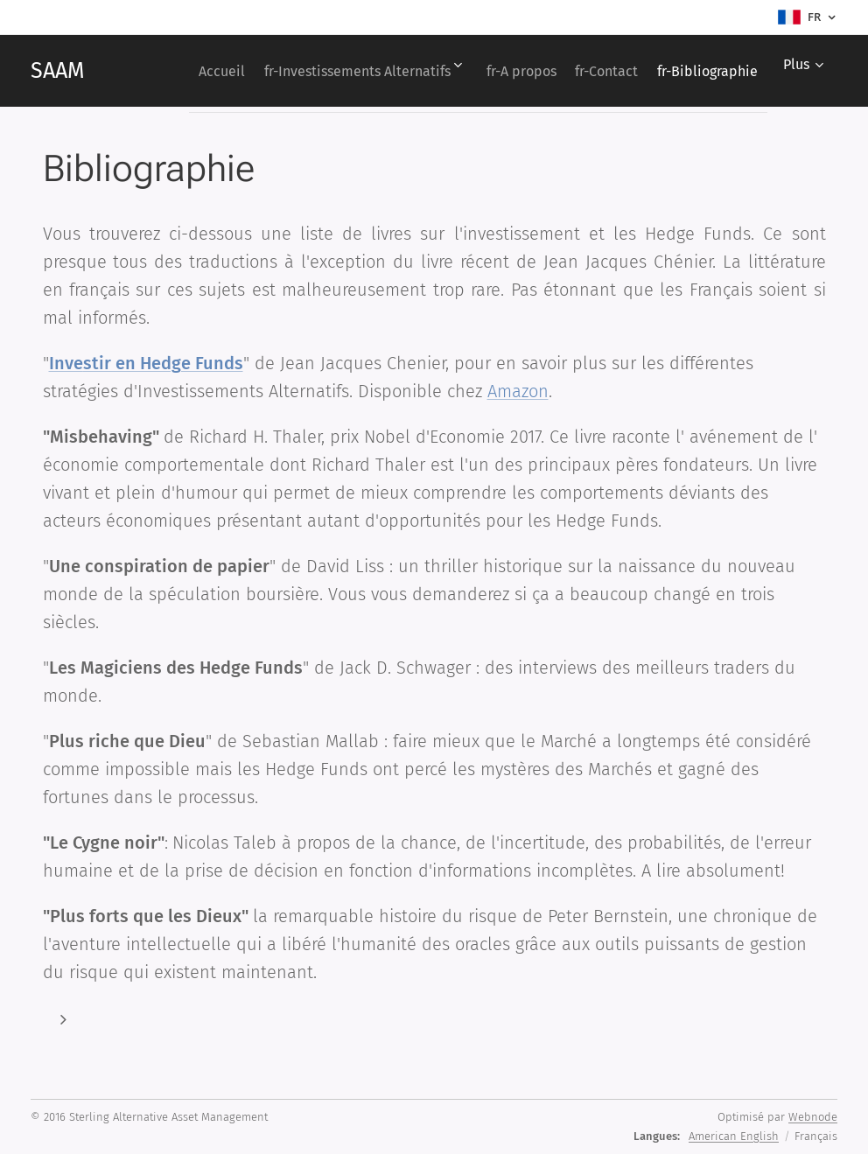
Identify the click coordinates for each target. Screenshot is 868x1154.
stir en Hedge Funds (163, 363)
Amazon (518, 391)
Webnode (812, 1116)
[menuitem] (302, 71)
